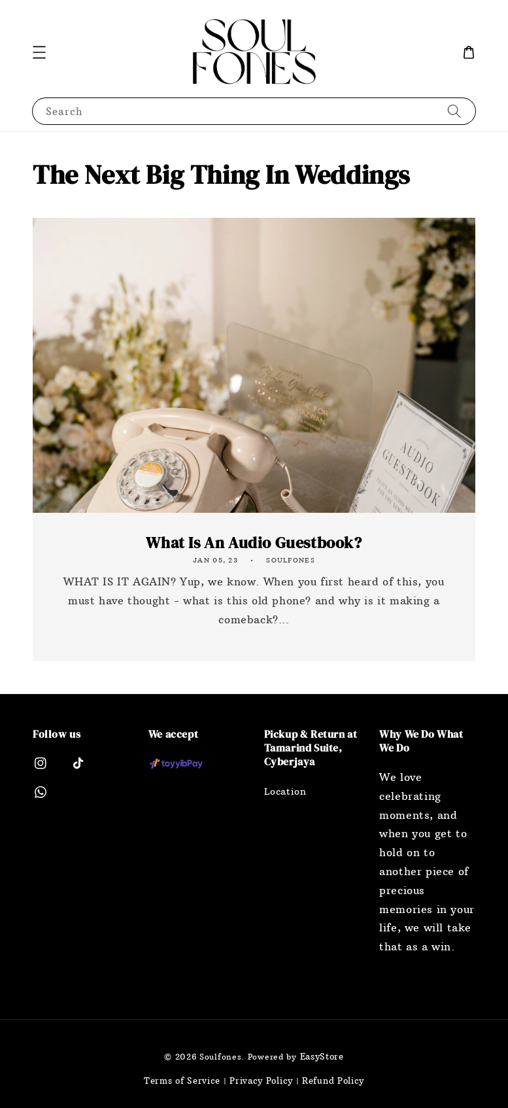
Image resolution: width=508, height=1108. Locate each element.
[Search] (454, 111)
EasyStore (322, 1056)
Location (285, 791)
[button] (39, 52)
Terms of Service (182, 1080)
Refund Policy (333, 1080)
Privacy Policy (261, 1080)
